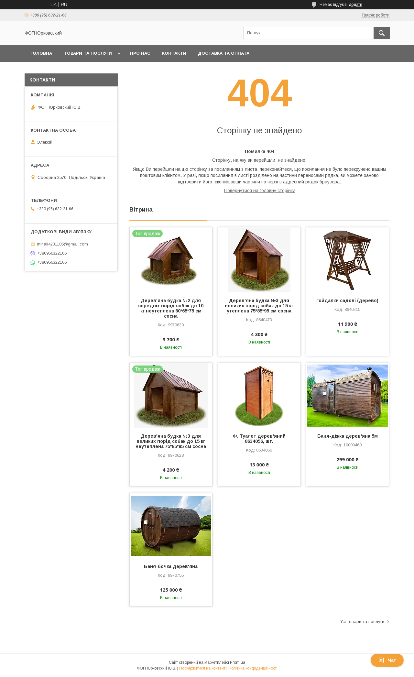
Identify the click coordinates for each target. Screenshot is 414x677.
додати (355, 4)
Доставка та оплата (223, 53)
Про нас (140, 53)
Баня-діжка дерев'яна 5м (347, 436)
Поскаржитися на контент (202, 668)
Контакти (174, 53)
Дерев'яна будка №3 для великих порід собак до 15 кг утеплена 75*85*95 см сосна (259, 305)
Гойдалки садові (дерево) (347, 300)
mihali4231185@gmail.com (62, 244)
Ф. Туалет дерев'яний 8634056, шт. (259, 438)
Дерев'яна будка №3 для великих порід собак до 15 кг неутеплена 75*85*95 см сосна (171, 441)
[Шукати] (382, 33)
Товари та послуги (88, 53)
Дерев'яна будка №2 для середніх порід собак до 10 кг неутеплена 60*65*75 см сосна (170, 308)
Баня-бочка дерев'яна (171, 566)
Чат (387, 660)
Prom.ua (237, 662)
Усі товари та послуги (362, 621)
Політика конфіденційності (253, 668)
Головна (41, 53)
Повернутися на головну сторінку (259, 190)
